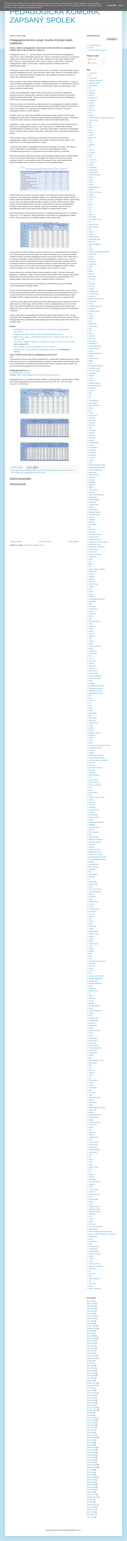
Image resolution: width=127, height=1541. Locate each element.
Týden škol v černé (95, 1097)
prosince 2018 (91, 1465)
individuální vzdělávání (96, 366)
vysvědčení (92, 1192)
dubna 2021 (90, 1398)
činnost (91, 180)
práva (90, 790)
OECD (91, 644)
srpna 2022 (90, 1366)
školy (90, 1058)
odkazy (91, 631)
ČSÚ (90, 207)
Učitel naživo (93, 1102)
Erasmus (91, 274)
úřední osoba (93, 1125)
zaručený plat (93, 1249)
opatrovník (92, 661)
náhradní (91, 576)
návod (91, 589)
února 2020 (90, 1430)
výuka (90, 1197)
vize (90, 1157)
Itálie (90, 393)
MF (90, 527)
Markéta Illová (93, 497)
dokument (92, 242)
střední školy (93, 1026)
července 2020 (91, 1418)
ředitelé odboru (93, 931)
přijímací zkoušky (94, 849)
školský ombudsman (95, 1048)
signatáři (91, 951)
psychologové (93, 874)
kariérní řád (92, 420)
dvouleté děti (93, 264)
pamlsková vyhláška (95, 676)
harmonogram (93, 326)
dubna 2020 (90, 1425)
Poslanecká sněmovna (53, 470)
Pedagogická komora (95, 688)
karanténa (92, 418)
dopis (90, 247)
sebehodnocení (94, 944)
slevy (90, 958)
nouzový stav (93, 609)
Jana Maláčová (93, 400)
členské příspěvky (94, 187)
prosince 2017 (91, 1495)
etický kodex (93, 276)
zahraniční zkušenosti (96, 1226)
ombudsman (93, 651)
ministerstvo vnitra (94, 544)
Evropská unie (93, 291)
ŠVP (90, 1065)
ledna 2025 (90, 1313)
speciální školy (93, 981)
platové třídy (92, 713)
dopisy (91, 249)
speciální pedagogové (96, 978)
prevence (92, 802)
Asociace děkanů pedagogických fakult (101, 118)
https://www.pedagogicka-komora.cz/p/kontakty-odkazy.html (38, 375)
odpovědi (92, 636)
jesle (90, 410)
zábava (91, 1222)
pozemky (91, 765)
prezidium (92, 812)
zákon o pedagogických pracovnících (30, 472)
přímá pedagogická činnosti (97, 859)
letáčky (91, 487)
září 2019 (90, 1442)
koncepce (92, 435)
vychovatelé (92, 1179)
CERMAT (92, 145)
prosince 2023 (91, 1326)
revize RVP (92, 896)
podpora (91, 730)
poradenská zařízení (95, 748)
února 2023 (90, 1351)
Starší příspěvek (73, 541)
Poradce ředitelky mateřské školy (99, 745)
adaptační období (20, 470)
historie (91, 333)
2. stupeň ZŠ (93, 78)
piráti (90, 705)
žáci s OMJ (92, 1283)
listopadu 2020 (91, 1410)
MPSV (91, 559)
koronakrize (92, 455)
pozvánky (92, 770)
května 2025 (91, 1304)
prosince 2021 (91, 1383)
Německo (92, 596)
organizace (92, 666)
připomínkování (94, 864)
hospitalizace (93, 343)
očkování (91, 626)
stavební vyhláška (94, 1006)
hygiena (91, 351)
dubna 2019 (90, 1455)
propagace (92, 825)
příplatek (63, 470)
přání (90, 835)
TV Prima (92, 1092)
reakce (91, 887)
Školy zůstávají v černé (96, 1060)
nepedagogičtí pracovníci (97, 599)
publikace (92, 877)
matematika (92, 502)
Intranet (91, 390)
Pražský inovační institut (96, 797)
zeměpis (91, 1259)
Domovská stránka (45, 541)
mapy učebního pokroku (96, 495)
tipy (90, 1078)
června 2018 (91, 1480)
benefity (91, 135)
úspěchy (91, 1135)
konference (92, 438)
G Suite (91, 316)
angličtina (92, 105)
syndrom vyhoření (94, 1031)
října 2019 (90, 1440)
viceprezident (93, 1152)
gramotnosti (92, 323)
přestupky (92, 844)
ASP (90, 123)
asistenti (91, 115)
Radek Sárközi (93, 884)
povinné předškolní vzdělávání (98, 760)
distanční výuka (94, 237)
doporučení (92, 254)
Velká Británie (93, 1145)
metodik (91, 517)
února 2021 (90, 1403)
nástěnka (92, 586)
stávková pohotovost (95, 1011)
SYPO (91, 1033)
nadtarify (91, 574)
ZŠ (89, 1271)
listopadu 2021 (91, 1385)
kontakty (91, 440)
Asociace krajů (93, 120)
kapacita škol (93, 415)
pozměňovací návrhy (95, 767)
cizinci (91, 155)
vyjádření (92, 1184)
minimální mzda (94, 537)
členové (91, 185)
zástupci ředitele (94, 1251)
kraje (90, 462)
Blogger (78, 1530)
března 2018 (91, 1487)
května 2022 (91, 1371)
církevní (91, 150)
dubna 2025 (90, 1306)
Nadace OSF (93, 572)
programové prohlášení (96, 822)
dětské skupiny (93, 227)
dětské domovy (93, 224)
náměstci (91, 581)
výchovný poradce (94, 1182)
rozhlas (91, 906)
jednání (91, 408)
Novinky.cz (92, 614)
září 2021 (90, 1388)
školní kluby (92, 1043)
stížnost (91, 1013)
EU (90, 281)
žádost (91, 1286)
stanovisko (92, 998)
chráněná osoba (94, 358)
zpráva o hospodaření (96, 1266)
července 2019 (91, 1447)
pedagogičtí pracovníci (96, 693)
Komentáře (92, 63)
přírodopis (92, 869)
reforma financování (95, 889)
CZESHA (92, 162)
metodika (92, 519)
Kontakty (91, 48)
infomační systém (94, 368)
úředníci (91, 1127)
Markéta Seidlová (94, 500)
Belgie (91, 132)
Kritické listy (92, 472)
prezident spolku (94, 810)
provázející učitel (94, 827)
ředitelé (91, 929)
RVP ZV (91, 921)
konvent (91, 445)
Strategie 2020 (93, 1018)
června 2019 (91, 1450)
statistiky (91, 1003)
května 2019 (91, 1452)
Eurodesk (92, 284)
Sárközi (91, 939)
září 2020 (90, 1415)
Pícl (90, 703)
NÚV (90, 619)
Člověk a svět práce (95, 192)
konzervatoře (93, 448)
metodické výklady (95, 512)
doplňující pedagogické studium (99, 252)
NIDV (90, 604)
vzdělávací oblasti (94, 1207)
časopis (91, 165)
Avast (90, 127)
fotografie (92, 309)
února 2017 (90, 1517)
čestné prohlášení (94, 175)
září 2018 (90, 1472)
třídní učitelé (92, 1088)
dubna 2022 (90, 1373)
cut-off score (93, 160)
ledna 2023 (90, 1353)
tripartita (91, 1085)
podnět (91, 725)
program (91, 820)
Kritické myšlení (94, 475)
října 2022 (90, 1361)
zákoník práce (93, 1236)
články (91, 182)
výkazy (91, 1187)
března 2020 (91, 1427)
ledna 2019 (90, 1462)
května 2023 (91, 1343)
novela (39, 470)
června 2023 (91, 1341)
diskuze (91, 234)
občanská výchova (95, 621)
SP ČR (91, 971)
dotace (91, 257)
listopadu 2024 (91, 1316)
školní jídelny (93, 1040)
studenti (91, 1028)
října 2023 (90, 1331)
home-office (92, 341)
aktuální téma (93, 98)
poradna (91, 750)
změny (44, 472)
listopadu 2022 (91, 1358)
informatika (92, 373)
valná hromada (93, 1142)
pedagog (91, 683)
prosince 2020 (91, 1408)
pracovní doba (93, 780)
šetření (91, 1035)
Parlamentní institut (95, 678)
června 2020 (91, 1420)
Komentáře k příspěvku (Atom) (34, 545)
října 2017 (90, 1499)
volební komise (93, 1167)
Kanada (91, 413)
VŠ (89, 1172)
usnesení (92, 1132)
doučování (92, 261)
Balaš (90, 130)
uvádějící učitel (93, 1137)
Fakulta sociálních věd (96, 299)
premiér (91, 800)
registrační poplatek (95, 892)
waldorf (91, 1219)
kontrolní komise (94, 443)
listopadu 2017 (91, 1497)
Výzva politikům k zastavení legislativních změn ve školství (35, 347)
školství (91, 1055)
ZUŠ (90, 1276)
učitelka (91, 1112)
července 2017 (91, 1504)
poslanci (44, 470)
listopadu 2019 (91, 1437)
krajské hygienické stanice (97, 467)
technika (91, 1070)
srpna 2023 (90, 1336)
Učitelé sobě (93, 1110)
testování (92, 1073)
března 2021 (91, 1400)
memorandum (93, 510)
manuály (91, 492)
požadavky (92, 772)
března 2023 (91, 1348)
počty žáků (92, 720)
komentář (92, 433)
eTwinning (92, 279)
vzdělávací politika (94, 1209)
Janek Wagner (93, 403)
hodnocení (92, 338)
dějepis (91, 214)
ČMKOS (91, 194)
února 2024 (90, 1321)
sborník (91, 941)
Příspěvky (92, 59)
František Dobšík (94, 311)
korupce (91, 460)
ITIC (90, 395)
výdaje (91, 1174)
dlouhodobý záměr (95, 239)
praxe (90, 795)
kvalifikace (29, 470)
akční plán (92, 90)
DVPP (91, 266)
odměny (91, 634)
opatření (91, 663)
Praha (90, 787)
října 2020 (90, 1413)
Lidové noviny (93, 490)
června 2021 (91, 1395)
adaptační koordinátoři (96, 80)
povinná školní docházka (97, 758)
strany (91, 1016)
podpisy (91, 728)
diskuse (91, 232)
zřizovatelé (92, 1269)
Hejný (90, 331)
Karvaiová (92, 423)
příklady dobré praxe (95, 852)
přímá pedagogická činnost (97, 857)
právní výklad (93, 792)
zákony (91, 1239)
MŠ (90, 562)
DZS (90, 269)
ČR (90, 202)
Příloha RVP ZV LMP (95, 854)
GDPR (91, 318)
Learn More (111, 5)
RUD (90, 919)
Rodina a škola (93, 901)
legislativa (92, 485)
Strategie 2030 (93, 1021)
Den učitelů (92, 217)
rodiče (91, 899)
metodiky (91, 522)
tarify (68, 470)
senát (90, 946)
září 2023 (90, 1333)
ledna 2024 (90, 1323)
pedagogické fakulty (95, 691)
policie (91, 740)
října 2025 (90, 1301)
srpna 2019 (90, 1445)
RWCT (91, 924)
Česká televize (93, 170)
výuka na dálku (93, 1199)
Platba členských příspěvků (97, 50)
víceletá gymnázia (94, 1149)
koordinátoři (92, 453)
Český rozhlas (93, 172)
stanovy (91, 1001)
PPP (90, 777)
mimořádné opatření (95, 534)
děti (90, 222)
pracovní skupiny (94, 782)
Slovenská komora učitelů (97, 961)
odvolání (91, 641)
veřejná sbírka (93, 1147)
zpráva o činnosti (94, 1264)
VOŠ (90, 1169)
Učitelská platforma (95, 1115)
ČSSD (91, 204)
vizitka (91, 1159)
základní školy (93, 1229)
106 (90, 75)
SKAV (90, 954)
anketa (91, 108)
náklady (91, 579)
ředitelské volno (94, 934)
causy (90, 142)
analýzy (91, 103)
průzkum (91, 830)
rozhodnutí (92, 911)
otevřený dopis (93, 673)
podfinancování (93, 723)
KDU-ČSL (92, 425)
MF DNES (92, 529)
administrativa (93, 85)
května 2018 (91, 1482)
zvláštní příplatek (94, 1279)
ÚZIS (90, 1140)
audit (90, 125)
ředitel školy (92, 926)
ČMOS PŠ (92, 197)
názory (91, 594)
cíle (90, 147)
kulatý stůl (92, 477)
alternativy (92, 100)
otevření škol (93, 671)
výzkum (91, 1202)
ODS (90, 639)
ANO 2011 (92, 110)
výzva (90, 1204)
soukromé (92, 966)
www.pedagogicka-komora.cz (20, 373)
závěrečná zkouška (95, 1254)
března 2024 (91, 1318)
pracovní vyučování (95, 785)
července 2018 (91, 1477)
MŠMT (34, 470)
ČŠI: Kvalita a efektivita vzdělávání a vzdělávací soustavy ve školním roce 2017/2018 (44, 342)
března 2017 (91, 1514)
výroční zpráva (93, 1189)
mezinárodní (93, 524)
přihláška (91, 847)
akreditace (92, 93)
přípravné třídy (93, 867)
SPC (90, 973)
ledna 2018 (90, 1492)
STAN (90, 996)
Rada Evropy (93, 882)
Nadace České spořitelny (97, 569)
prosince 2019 (91, 1435)
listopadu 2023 (91, 1328)
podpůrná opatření (95, 733)
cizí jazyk (92, 152)
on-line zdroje (93, 653)
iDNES (91, 361)
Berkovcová (92, 137)
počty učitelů (93, 718)
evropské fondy (93, 294)
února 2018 (90, 1490)
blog (90, 140)
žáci (90, 1281)
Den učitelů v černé (95, 219)
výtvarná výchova (94, 1194)
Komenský (92, 430)
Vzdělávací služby (94, 1212)
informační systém (94, 371)
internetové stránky (95, 385)
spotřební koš (93, 991)
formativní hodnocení (95, 306)
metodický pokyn (94, 514)
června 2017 (91, 1507)
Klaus (90, 428)
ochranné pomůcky (95, 646)
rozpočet (91, 916)
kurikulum (92, 480)
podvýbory (92, 735)
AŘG (90, 113)
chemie (91, 356)
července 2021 (91, 1393)
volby (90, 1164)
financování (92, 301)
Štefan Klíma (93, 1063)
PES (90, 696)
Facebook (92, 296)
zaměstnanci (93, 1241)
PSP (90, 872)
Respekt (91, 894)
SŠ (89, 993)
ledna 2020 (90, 1432)
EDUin (91, 271)
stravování (92, 1023)
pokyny (91, 738)
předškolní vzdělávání (96, 839)
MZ (90, 567)
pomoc (91, 743)
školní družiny (93, 1038)
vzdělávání (92, 1214)
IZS (90, 398)
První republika (93, 832)
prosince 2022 (91, 1356)
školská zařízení (94, 1045)
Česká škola (92, 167)
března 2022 (91, 1375)
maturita (91, 507)
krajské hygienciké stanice (97, 465)
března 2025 (91, 1308)
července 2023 (91, 1338)
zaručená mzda (94, 1246)
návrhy (91, 591)
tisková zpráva (93, 1080)
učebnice (91, 1100)
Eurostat (91, 286)
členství (91, 190)
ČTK (90, 212)
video (90, 1154)
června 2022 (91, 1368)
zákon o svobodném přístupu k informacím (102, 1234)
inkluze (91, 378)
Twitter (91, 1095)
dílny (90, 229)
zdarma (91, 1256)
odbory (91, 629)
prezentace (92, 807)
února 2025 (90, 1311)
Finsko (91, 304)
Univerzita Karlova (94, 1122)
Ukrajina (91, 1120)
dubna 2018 (90, 1485)
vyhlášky (91, 1177)
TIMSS (91, 1075)
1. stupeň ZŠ (93, 73)
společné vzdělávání (95, 983)
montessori (92, 557)
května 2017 (91, 1509)
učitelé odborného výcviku (97, 1107)
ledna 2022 (90, 1380)
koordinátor (92, 450)
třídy (90, 1090)
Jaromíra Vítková (94, 405)
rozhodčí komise (94, 909)
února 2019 (90, 1460)
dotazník (91, 259)
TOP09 (91, 1083)
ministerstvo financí (95, 539)
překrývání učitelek (95, 842)
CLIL (90, 157)
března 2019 (91, 1457)
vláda (17, 472)
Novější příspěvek (16, 541)
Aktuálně (91, 95)
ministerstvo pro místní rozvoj (98, 542)
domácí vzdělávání (95, 244)
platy (90, 715)
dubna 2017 (90, 1512)
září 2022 (90, 1363)
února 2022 (90, 1378)
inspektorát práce (94, 383)
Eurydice (91, 289)
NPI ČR (91, 616)
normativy (92, 606)
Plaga (90, 708)
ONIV (90, 656)
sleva (90, 956)
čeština (91, 177)
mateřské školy (93, 505)
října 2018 (90, 1470)
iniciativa (91, 376)
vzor (90, 1217)
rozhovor (91, 914)
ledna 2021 (90, 1405)
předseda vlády (93, 837)
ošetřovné (92, 668)
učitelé (91, 1105)
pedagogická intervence (96, 686)
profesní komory (94, 817)
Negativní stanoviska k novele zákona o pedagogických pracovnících (38, 334)
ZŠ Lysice (92, 1274)
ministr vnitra (93, 552)
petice (90, 698)
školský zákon (93, 1053)
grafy (90, 321)
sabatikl (91, 936)
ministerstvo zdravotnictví (97, 547)
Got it (121, 5)
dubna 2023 (90, 1346)
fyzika (90, 314)
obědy (91, 624)
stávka (91, 1008)
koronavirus (92, 457)
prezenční (92, 805)
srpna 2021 (90, 1390)
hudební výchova (94, 348)
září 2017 (90, 1502)
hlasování (92, 336)
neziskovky (92, 601)
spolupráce (92, 988)
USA (90, 1130)
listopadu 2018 (91, 1467)
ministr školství (93, 549)
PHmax (91, 701)
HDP (90, 328)
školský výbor (93, 1050)
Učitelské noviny (94, 1117)
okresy (91, 648)
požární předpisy (94, 775)
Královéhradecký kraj (95, 470)
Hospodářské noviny (95, 346)
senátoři (91, 949)
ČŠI (90, 209)
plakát (90, 710)
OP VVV (91, 658)
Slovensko (92, 963)
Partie (90, 681)
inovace (91, 381)
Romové (91, 904)
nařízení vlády (93, 584)
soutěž (91, 968)
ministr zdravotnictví (95, 554)
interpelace (92, 388)
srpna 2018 (90, 1475)
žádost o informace (95, 1288)
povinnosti (92, 763)
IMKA (90, 363)
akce (90, 88)
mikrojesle (92, 532)
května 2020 (91, 1423)
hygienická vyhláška (95, 353)
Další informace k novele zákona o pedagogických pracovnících (36, 349)
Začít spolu (92, 1224)
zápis (90, 1244)
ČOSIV (91, 199)
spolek (91, 986)
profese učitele (93, 815)
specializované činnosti (96, 976)
